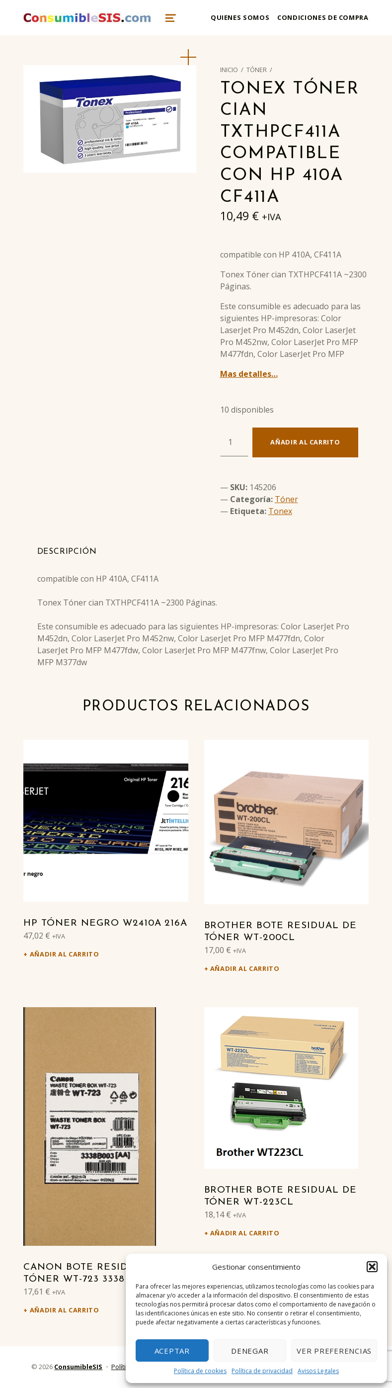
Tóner (256, 69)
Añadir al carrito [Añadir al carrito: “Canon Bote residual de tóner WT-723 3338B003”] (64, 1309)
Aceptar (172, 1351)
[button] (372, 1267)
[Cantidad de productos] (234, 442)
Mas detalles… (249, 373)
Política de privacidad (262, 1371)
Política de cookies (200, 1371)
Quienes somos (240, 17)
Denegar (249, 1351)
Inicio (229, 69)
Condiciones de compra (322, 17)
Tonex (280, 511)
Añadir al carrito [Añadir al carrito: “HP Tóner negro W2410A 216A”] (64, 954)
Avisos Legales (318, 1371)
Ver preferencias (334, 1351)
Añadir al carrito (305, 441)
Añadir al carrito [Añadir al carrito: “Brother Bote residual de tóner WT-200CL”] (245, 968)
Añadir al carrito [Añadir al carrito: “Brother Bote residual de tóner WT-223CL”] (245, 1232)
